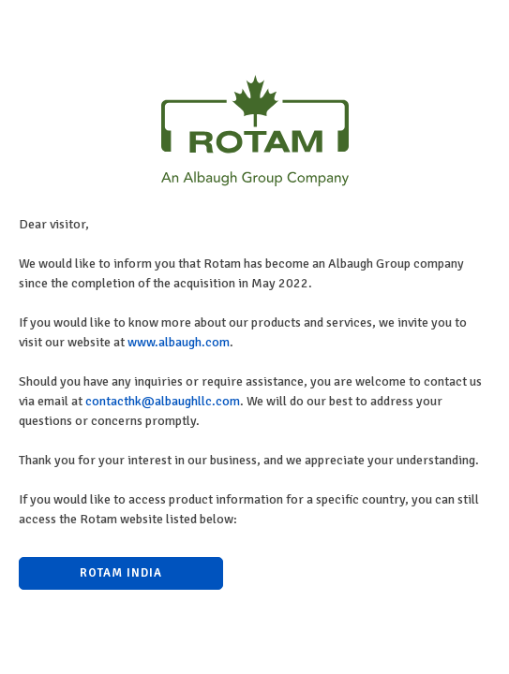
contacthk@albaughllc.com (162, 401)
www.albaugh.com (178, 342)
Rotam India (121, 572)
